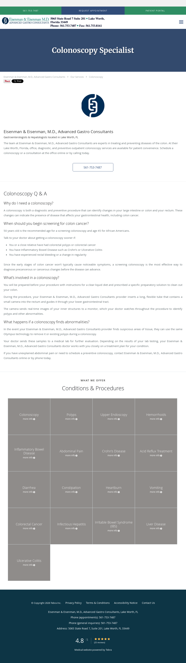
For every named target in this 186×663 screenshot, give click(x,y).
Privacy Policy (73, 603)
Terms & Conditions (98, 603)
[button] (93, 11)
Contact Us (148, 603)
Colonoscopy (96, 76)
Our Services (77, 76)
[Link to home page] (53, 22)
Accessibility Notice (126, 603)
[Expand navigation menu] (181, 22)
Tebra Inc (55, 603)
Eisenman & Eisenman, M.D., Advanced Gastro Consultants (34, 76)
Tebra (109, 649)
